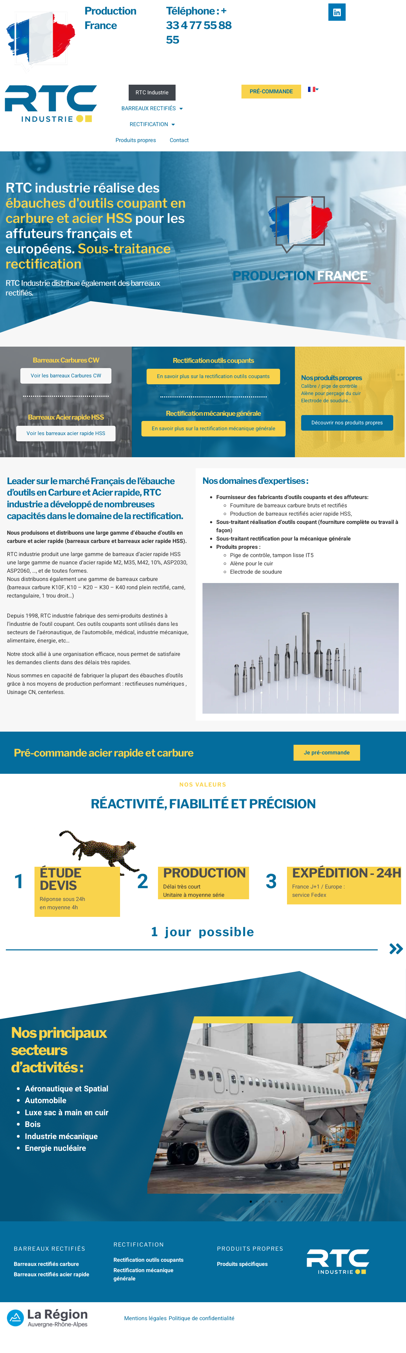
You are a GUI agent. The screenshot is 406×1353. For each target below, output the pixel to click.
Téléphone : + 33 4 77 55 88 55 (198, 25)
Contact (179, 140)
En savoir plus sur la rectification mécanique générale (213, 454)
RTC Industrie (152, 92)
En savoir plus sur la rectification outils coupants (213, 384)
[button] (251, 1220)
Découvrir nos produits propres (350, 442)
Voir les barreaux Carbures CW (66, 383)
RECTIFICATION (152, 124)
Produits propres (136, 140)
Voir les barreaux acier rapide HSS (66, 448)
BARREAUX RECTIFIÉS (152, 108)
